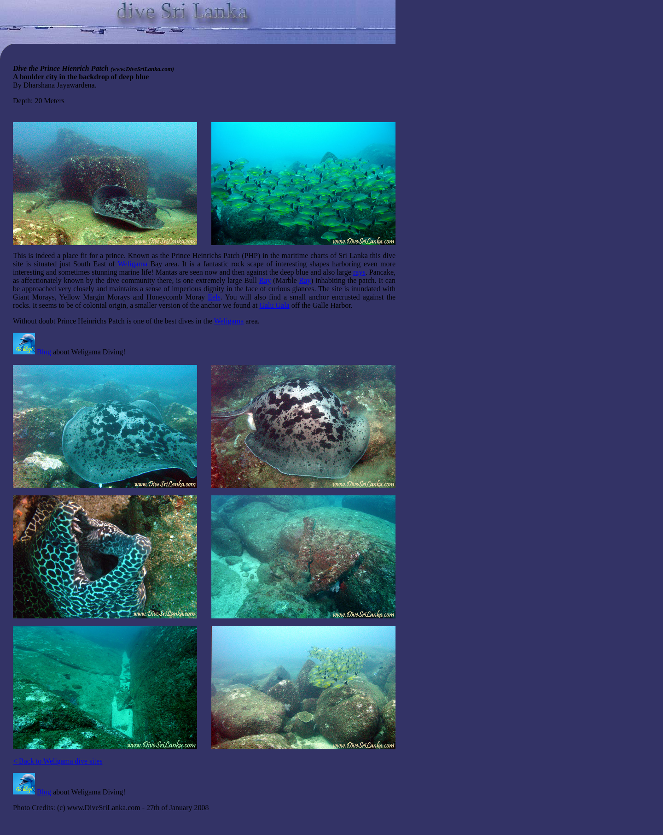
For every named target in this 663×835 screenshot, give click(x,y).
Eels (214, 297)
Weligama (132, 264)
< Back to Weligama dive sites (58, 761)
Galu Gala (274, 305)
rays (359, 272)
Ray (265, 280)
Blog (44, 352)
